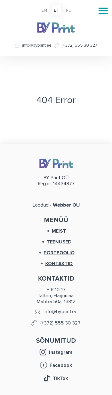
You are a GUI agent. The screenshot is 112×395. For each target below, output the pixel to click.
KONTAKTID (59, 263)
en (44, 10)
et (56, 10)
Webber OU (66, 205)
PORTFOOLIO (59, 253)
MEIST (59, 231)
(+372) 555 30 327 (79, 45)
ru (68, 10)
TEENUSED (59, 242)
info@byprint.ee (37, 45)
